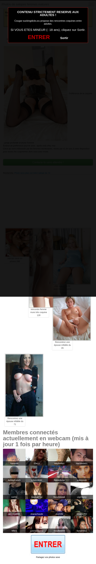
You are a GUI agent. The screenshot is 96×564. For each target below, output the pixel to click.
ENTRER (39, 37)
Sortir (64, 38)
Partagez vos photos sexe (48, 557)
